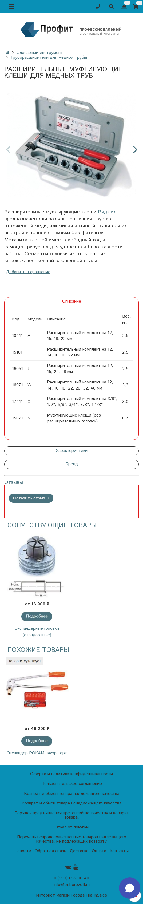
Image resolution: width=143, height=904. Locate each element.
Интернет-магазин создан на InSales (71, 895)
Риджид (107, 212)
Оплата (99, 851)
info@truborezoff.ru (72, 885)
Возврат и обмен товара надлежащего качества (71, 794)
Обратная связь (50, 851)
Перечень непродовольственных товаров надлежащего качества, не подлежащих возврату (71, 839)
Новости (22, 851)
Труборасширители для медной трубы (48, 57)
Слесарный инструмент (40, 53)
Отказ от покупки (72, 827)
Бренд (71, 464)
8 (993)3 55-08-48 (71, 878)
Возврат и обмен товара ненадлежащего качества (71, 803)
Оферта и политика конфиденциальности (71, 774)
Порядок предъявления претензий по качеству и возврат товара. (71, 815)
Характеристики (72, 451)
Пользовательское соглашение (71, 784)
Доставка (79, 851)
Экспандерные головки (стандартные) (37, 631)
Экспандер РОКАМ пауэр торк (37, 753)
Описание (71, 301)
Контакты (119, 851)
